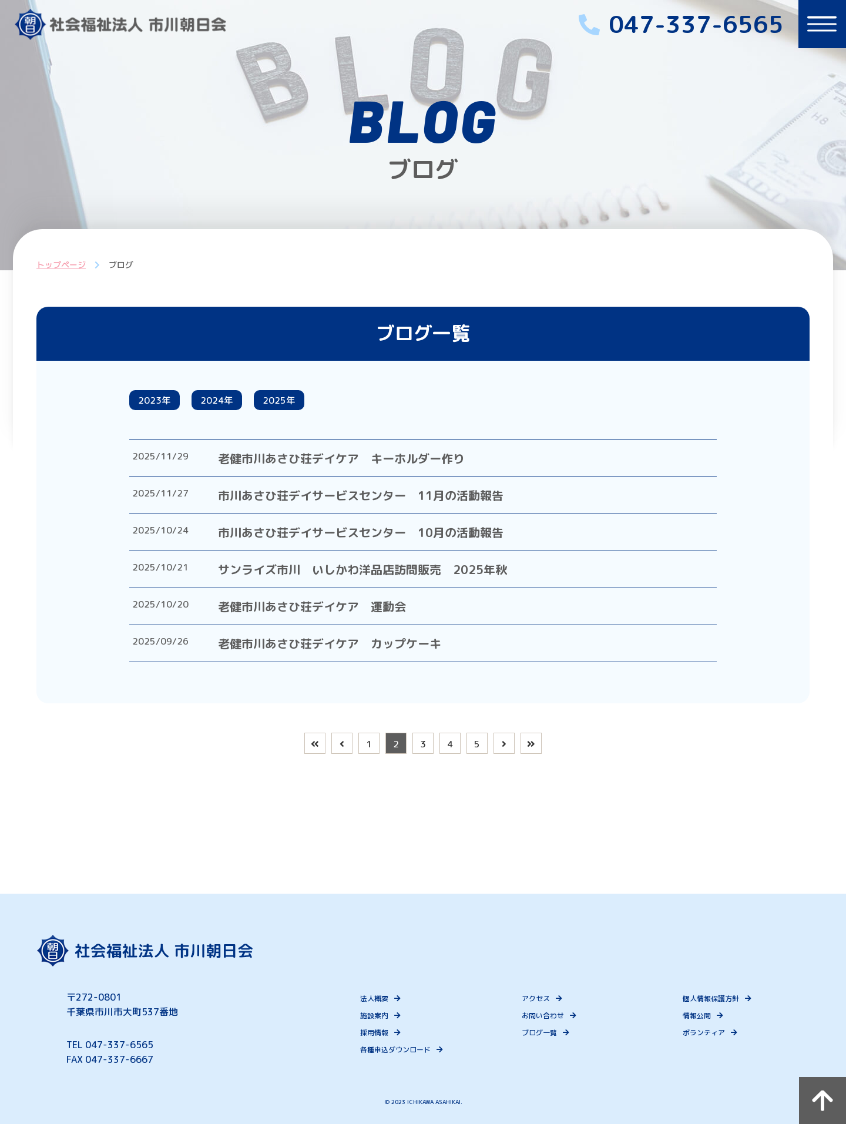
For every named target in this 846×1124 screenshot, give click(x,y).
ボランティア (701, 1033)
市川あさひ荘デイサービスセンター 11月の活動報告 (377, 500)
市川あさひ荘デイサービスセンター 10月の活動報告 (377, 537)
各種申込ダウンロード (405, 1050)
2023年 (159, 402)
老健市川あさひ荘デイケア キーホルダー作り (357, 463)
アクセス (539, 999)
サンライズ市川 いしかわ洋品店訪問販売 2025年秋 (378, 574)
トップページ (57, 264)
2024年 (231, 402)
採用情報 (384, 1033)
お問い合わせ (546, 1016)
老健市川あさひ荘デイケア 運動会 (328, 611)
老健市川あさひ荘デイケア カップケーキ (346, 648)
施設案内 (384, 1016)
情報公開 (694, 1016)
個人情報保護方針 (708, 999)
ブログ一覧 (542, 1033)
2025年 (302, 402)
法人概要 (384, 999)
